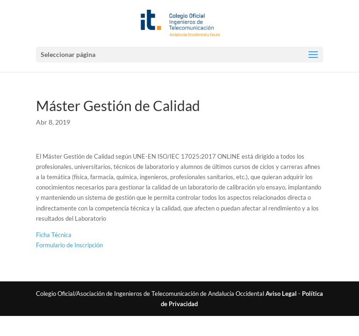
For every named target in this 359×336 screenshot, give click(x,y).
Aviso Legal (281, 293)
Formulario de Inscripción (69, 245)
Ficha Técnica (54, 234)
